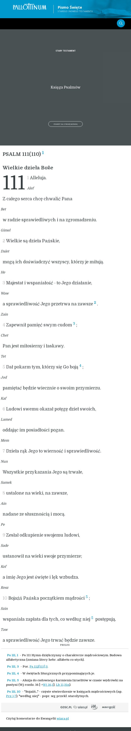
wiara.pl (63, 718)
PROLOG (65, 645)
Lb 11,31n (62, 685)
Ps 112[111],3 (39, 666)
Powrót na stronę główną (65, 124)
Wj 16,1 (48, 685)
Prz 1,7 (11, 696)
